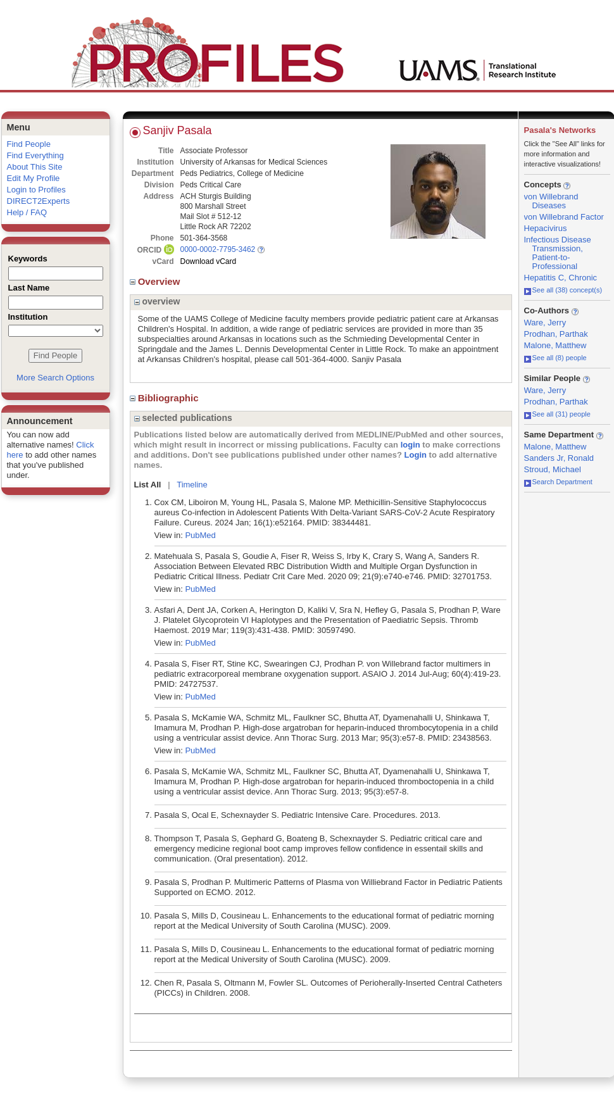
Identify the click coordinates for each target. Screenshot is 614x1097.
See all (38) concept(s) (563, 290)
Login (415, 455)
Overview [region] (156, 281)
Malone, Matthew (555, 345)
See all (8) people (555, 357)
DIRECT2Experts (38, 201)
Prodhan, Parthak (556, 334)
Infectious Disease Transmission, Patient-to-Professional (557, 253)
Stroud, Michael (552, 469)
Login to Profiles (36, 189)
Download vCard (208, 261)
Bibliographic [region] (165, 397)
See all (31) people (557, 414)
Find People (29, 144)
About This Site (35, 167)
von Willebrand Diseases (551, 201)
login (410, 444)
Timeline (192, 484)
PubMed (200, 535)
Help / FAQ (27, 212)
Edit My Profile (33, 178)
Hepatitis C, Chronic (561, 277)
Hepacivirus (545, 228)
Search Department (558, 482)
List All (147, 484)
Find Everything (35, 155)
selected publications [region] (183, 418)
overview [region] (157, 301)
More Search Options (55, 377)
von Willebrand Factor (564, 217)
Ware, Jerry (545, 322)
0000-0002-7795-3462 (218, 249)
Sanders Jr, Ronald (559, 458)
